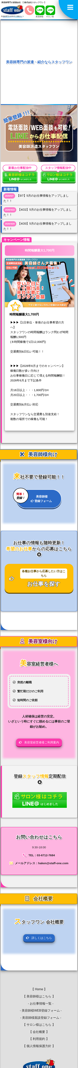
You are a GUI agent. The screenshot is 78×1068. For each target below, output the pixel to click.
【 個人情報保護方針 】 (39, 1046)
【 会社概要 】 (39, 1031)
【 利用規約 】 (39, 1038)
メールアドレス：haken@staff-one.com (41, 863)
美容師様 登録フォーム (34, 496)
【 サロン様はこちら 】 (39, 1024)
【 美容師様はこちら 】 (39, 996)
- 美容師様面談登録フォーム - (39, 1017)
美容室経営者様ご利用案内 (39, 742)
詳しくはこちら (39, 937)
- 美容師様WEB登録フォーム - (39, 1010)
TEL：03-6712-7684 (41, 855)
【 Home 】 (39, 989)
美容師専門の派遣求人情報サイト (12, 16)
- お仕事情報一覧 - (39, 1003)
